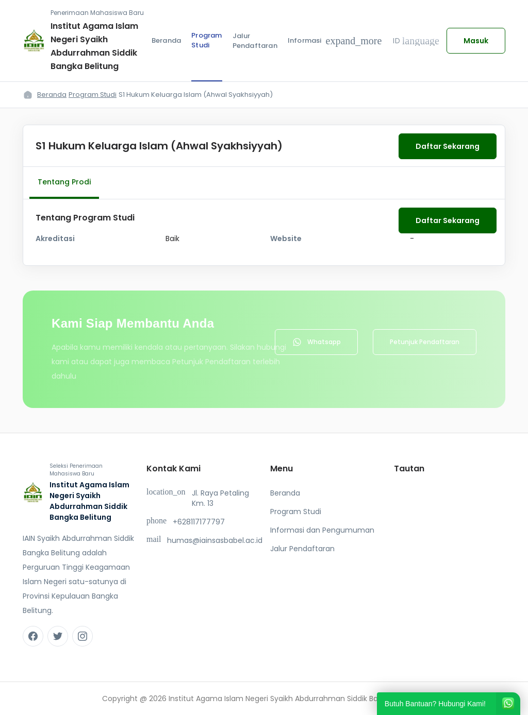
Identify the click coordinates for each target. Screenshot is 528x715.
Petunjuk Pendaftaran (424, 341)
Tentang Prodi (64, 181)
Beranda (166, 40)
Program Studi (206, 40)
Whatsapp (316, 342)
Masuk (476, 41)
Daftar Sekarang (448, 146)
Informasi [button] (335, 40)
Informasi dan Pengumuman (322, 530)
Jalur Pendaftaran (255, 41)
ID (416, 40)
